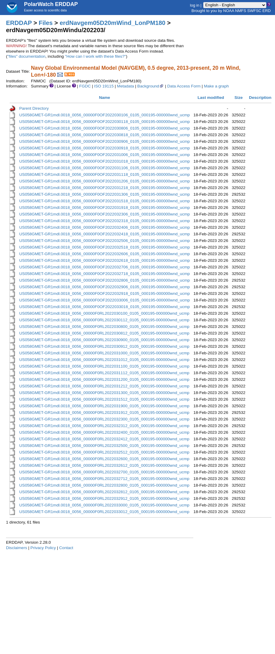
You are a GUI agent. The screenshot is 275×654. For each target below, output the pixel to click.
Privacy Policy (43, 548)
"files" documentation (27, 56)
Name (104, 97)
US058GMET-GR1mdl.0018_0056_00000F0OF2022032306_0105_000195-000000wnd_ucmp (104, 214)
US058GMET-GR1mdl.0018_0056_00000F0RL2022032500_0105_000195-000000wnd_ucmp (104, 445)
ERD (266, 10)
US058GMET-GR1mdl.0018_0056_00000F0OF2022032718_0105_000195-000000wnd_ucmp (104, 273)
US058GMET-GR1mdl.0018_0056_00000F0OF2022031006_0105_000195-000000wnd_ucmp (104, 154)
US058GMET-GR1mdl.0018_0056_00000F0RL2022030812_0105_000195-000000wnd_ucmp (104, 333)
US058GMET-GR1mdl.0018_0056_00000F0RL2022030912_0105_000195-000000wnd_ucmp (104, 346)
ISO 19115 (103, 86)
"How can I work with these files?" (95, 56)
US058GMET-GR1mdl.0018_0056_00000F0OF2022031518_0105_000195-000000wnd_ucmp (104, 201)
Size (238, 97)
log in (194, 5)
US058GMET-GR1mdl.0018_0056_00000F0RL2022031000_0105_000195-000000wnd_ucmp (104, 353)
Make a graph (216, 86)
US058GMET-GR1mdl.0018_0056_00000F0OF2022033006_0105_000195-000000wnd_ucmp (104, 300)
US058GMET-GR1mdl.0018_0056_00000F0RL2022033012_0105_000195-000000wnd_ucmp (104, 511)
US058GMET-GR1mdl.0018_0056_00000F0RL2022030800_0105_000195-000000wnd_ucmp (104, 326)
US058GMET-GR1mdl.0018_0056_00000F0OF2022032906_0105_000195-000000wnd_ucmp (104, 287)
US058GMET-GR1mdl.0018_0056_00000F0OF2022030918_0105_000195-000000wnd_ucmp (104, 148)
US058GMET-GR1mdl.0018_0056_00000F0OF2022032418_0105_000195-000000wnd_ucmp (104, 234)
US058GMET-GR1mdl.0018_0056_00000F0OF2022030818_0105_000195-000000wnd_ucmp (104, 135)
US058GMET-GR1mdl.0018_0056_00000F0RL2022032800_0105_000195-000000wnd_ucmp (104, 485)
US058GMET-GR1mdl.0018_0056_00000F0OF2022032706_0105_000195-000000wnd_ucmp (104, 267)
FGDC (85, 86)
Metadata (125, 86)
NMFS (240, 10)
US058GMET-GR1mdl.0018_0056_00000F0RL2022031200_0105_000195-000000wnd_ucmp (104, 379)
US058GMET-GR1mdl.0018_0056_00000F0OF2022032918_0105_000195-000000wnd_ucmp (104, 293)
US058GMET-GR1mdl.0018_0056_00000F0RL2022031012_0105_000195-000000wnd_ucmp (104, 359)
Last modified (211, 97)
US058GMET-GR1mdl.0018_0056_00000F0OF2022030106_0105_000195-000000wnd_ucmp (104, 115)
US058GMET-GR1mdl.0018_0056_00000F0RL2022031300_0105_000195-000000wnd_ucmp (104, 392)
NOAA (228, 10)
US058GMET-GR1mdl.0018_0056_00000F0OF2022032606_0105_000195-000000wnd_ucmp (104, 254)
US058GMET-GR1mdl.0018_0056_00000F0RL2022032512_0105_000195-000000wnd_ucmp (104, 452)
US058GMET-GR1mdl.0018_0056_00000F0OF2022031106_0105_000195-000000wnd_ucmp (104, 168)
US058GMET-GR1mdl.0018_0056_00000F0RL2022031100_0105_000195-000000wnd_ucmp (104, 366)
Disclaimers (16, 548)
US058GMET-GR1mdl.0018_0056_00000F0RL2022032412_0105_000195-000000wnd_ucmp (104, 439)
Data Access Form (184, 86)
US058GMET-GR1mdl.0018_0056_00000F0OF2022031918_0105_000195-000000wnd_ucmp (104, 207)
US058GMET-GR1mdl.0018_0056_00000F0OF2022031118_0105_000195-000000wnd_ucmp (104, 174)
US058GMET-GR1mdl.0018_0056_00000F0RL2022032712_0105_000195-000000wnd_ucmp (104, 478)
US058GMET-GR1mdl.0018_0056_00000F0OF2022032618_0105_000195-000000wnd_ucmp (104, 260)
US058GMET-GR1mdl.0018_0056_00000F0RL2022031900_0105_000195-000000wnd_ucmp (104, 406)
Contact (66, 548)
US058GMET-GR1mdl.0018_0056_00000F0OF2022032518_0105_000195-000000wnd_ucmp (104, 247)
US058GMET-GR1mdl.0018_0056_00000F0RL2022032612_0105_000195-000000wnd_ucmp (104, 465)
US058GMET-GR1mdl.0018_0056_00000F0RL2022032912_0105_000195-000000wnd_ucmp (104, 498)
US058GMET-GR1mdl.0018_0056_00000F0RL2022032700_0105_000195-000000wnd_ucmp (104, 472)
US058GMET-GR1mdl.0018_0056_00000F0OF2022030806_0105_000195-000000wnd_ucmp (104, 128)
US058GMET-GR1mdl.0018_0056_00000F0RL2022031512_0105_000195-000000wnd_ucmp (104, 399)
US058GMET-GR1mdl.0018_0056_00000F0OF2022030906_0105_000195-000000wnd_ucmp (104, 141)
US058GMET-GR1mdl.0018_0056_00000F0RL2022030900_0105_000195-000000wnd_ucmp (104, 340)
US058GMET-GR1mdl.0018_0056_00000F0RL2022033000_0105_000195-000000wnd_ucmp (104, 505)
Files (46, 23)
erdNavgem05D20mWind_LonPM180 (112, 23)
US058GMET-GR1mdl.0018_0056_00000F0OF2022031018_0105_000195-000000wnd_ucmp (104, 161)
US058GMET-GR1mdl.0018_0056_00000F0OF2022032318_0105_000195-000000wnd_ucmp (104, 221)
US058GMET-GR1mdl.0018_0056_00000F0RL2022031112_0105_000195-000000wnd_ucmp (104, 373)
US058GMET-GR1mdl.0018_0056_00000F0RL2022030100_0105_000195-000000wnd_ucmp (104, 313)
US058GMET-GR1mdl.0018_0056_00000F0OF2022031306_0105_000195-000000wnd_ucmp (104, 194)
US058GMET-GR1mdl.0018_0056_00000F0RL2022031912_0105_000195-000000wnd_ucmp (104, 412)
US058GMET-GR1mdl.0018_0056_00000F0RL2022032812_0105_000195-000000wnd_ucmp (104, 492)
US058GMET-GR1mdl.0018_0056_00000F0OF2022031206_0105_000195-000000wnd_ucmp (104, 181)
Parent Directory (34, 108)
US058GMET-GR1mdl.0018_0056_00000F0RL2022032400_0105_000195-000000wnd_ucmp (104, 432)
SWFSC (254, 10)
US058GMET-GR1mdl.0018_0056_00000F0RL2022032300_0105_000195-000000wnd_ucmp (104, 419)
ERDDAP (19, 23)
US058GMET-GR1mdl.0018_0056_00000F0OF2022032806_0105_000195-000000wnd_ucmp (104, 280)
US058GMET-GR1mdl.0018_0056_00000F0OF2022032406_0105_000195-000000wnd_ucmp (104, 227)
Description (260, 97)
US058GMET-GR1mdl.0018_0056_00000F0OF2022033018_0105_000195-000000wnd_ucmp (104, 306)
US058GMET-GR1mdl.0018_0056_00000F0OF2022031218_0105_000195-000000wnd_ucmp (104, 187)
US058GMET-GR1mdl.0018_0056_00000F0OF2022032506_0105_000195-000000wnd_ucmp (104, 240)
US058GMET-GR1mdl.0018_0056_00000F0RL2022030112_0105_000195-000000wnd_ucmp (104, 320)
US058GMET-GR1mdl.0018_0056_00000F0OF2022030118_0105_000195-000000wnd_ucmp (104, 121)
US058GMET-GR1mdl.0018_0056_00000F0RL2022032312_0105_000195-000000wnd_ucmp (104, 425)
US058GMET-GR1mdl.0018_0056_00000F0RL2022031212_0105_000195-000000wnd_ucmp (104, 386)
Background (150, 86)
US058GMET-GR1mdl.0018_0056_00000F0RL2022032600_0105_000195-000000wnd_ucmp (104, 459)
